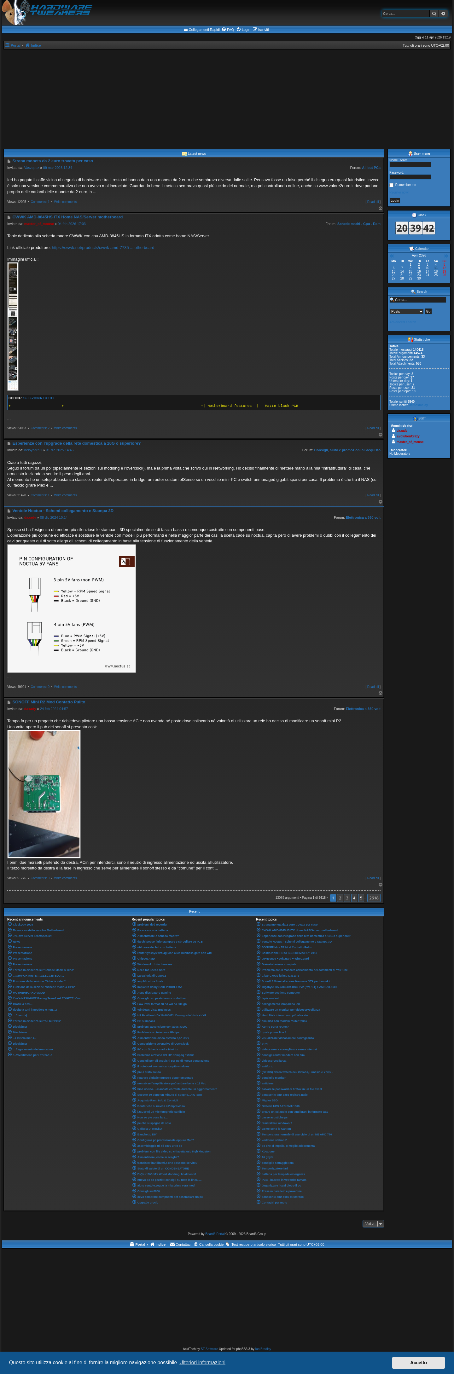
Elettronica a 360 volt (363, 517)
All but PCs (371, 168)
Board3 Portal (214, 1234)
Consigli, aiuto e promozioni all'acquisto (347, 450)
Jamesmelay (418, 405)
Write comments (65, 202)
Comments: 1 (40, 202)
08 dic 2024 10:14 (53, 517)
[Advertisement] (227, 97)
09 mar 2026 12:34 (57, 168)
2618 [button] (374, 898)
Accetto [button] (418, 1362)
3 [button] (347, 898)
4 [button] (354, 898)
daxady (30, 517)
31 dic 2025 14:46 (59, 450)
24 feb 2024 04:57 (54, 709)
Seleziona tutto (38, 398)
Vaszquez (31, 168)
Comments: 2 (40, 428)
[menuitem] (227, 29)
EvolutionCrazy (408, 436)
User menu (419, 153)
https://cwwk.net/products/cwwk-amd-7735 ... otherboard (103, 247)
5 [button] (361, 898)
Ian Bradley (263, 1349)
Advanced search (402, 322)
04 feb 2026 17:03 (72, 224)
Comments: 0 (40, 687)
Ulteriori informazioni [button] (202, 1362)
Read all (373, 202)
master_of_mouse (39, 224)
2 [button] (340, 898)
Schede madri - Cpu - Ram (359, 224)
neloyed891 (33, 450)
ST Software (209, 1349)
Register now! (399, 192)
